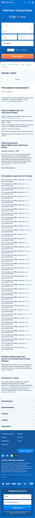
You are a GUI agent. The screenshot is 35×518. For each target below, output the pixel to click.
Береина (27, 188)
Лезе (26, 276)
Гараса (26, 217)
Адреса (20, 434)
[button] (20, 2)
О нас (19, 441)
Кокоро (27, 268)
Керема (27, 259)
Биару (22, 64)
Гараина (27, 213)
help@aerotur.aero (27, 387)
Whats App (12, 392)
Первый (24, 50)
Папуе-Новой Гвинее (13, 118)
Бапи (26, 192)
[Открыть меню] (33, 2)
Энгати (27, 201)
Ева (26, 347)
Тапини (26, 310)
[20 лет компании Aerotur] (3, 2)
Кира (25, 255)
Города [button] (17, 420)
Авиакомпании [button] (17, 407)
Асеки (26, 184)
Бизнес (17, 50)
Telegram (4, 392)
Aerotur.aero (5, 101)
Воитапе (27, 339)
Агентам (20, 437)
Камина (27, 263)
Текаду (26, 305)
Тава (26, 322)
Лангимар (28, 280)
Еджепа (26, 293)
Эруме (26, 205)
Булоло (26, 196)
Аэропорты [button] (17, 426)
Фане (26, 209)
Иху (25, 238)
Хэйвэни (26, 226)
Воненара (28, 335)
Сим (26, 297)
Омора (26, 289)
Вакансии (4, 444)
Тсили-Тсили (28, 314)
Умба (26, 326)
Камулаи (27, 247)
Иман (26, 242)
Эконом (10, 50)
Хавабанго (28, 230)
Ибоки (25, 234)
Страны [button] (17, 414)
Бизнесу (4, 437)
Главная (3, 64)
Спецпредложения (7, 434)
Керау (26, 272)
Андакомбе (28, 180)
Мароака (28, 284)
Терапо (27, 301)
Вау (26, 343)
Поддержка (5, 441)
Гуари (26, 221)
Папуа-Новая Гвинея (13, 64)
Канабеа (27, 251)
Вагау (27, 331)
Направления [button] (17, 401)
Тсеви (27, 318)
